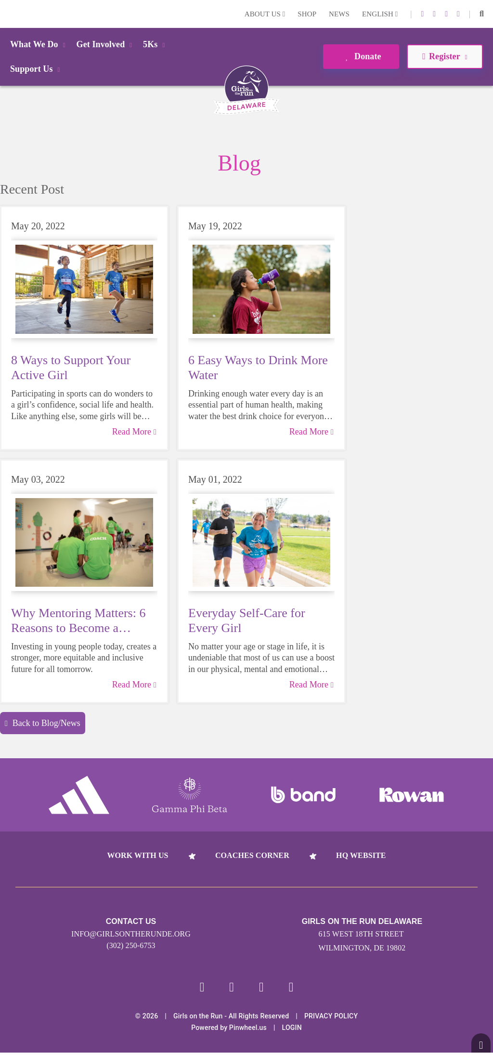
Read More (134, 431)
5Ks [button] (155, 44)
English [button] (380, 14)
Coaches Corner (252, 855)
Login (9, 14)
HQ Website (361, 855)
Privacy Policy (331, 1018)
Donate (361, 56)
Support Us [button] (36, 69)
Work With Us (137, 855)
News (339, 14)
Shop (307, 14)
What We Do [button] (39, 44)
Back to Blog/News (42, 723)
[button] (482, 14)
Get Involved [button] (106, 44)
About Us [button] (265, 14)
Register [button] (444, 56)
